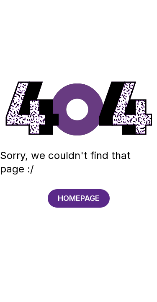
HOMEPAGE (79, 198)
